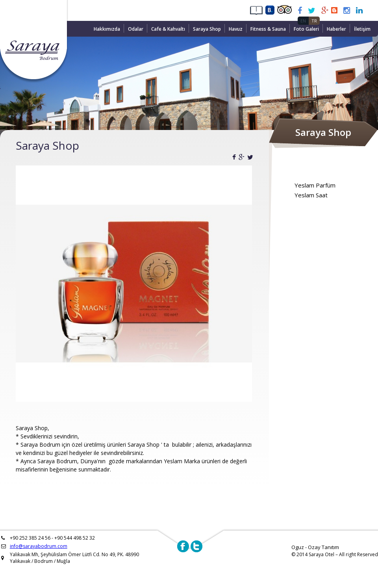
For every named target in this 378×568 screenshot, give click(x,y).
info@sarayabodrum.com (38, 546)
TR (314, 21)
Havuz (236, 29)
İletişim (362, 29)
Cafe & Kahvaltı (168, 29)
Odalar (135, 29)
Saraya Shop (207, 29)
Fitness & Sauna (268, 29)
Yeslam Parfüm (315, 185)
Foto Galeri (306, 29)
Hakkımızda (107, 29)
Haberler (336, 29)
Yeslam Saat (311, 195)
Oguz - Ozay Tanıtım (315, 547)
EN (303, 21)
